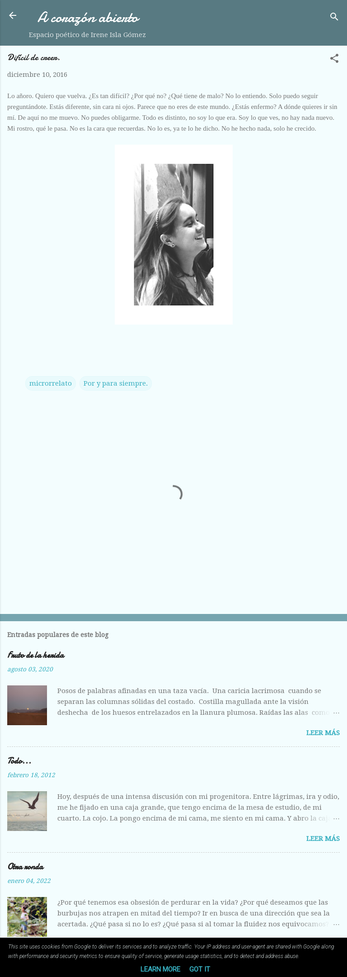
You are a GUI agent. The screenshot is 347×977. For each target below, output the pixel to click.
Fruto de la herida (35, 655)
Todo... (19, 761)
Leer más (323, 733)
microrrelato (50, 383)
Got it (199, 969)
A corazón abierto (88, 17)
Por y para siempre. (116, 383)
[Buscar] (334, 18)
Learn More (160, 969)
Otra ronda (25, 867)
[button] (334, 60)
